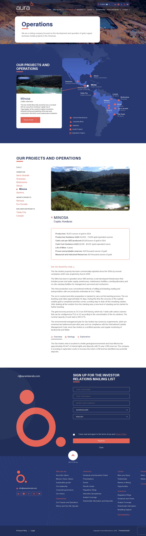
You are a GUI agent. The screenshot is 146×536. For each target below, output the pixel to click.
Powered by (124, 531)
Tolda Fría (21, 212)
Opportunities (123, 486)
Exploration (83, 337)
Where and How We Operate (67, 506)
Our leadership (61, 486)
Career (89, 10)
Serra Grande (22, 176)
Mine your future (124, 475)
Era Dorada (21, 204)
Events (85, 483)
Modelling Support (124, 510)
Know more (29, 120)
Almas (19, 186)
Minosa (23, 189)
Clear (101, 448)
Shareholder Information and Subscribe (98, 501)
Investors (80, 10)
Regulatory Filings (89, 490)
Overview (56, 337)
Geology (70, 337)
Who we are (57, 10)
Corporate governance (64, 490)
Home (49, 10)
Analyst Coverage (90, 497)
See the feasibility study (63, 267)
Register (101, 441)
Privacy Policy (120, 434)
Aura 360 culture (62, 475)
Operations (69, 10)
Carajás (20, 216)
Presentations (88, 479)
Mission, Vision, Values (64, 479)
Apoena (20, 193)
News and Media (113, 10)
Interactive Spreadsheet (92, 494)
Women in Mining (124, 483)
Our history (60, 494)
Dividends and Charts (126, 499)
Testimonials (122, 479)
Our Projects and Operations (67, 502)
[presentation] (91, 425)
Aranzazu (21, 179)
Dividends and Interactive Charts (95, 475)
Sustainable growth (63, 483)
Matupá (20, 201)
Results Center (88, 486)
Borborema (21, 182)
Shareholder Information (127, 506)
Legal (33, 531)
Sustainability (100, 10)
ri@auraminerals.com (29, 376)
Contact (125, 10)
